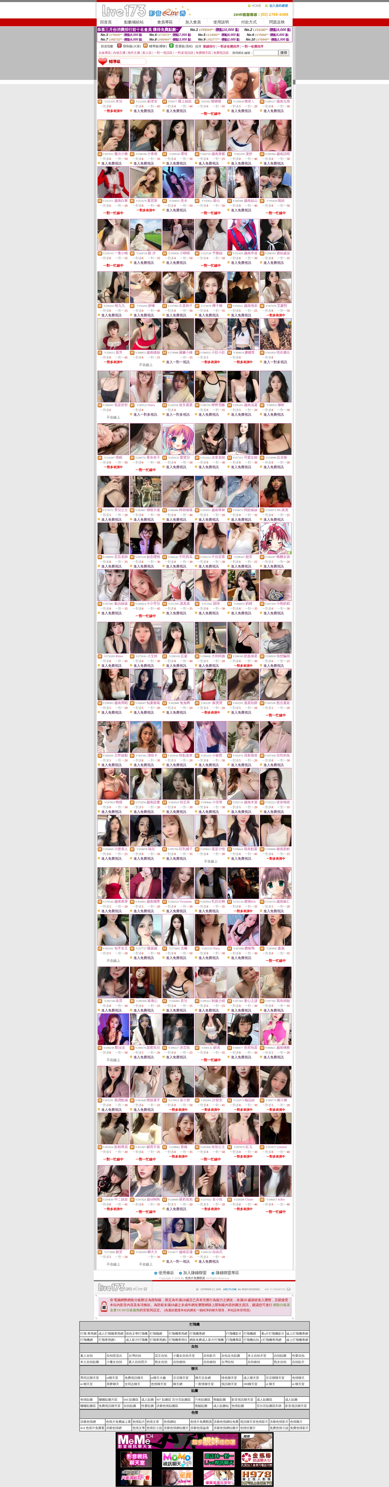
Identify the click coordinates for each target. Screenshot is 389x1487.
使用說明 (221, 22)
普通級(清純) (184, 46)
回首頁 (106, 22)
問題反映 (277, 22)
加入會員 (193, 22)
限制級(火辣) (132, 46)
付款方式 (249, 22)
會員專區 (165, 22)
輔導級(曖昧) (158, 46)
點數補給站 (134, 22)
